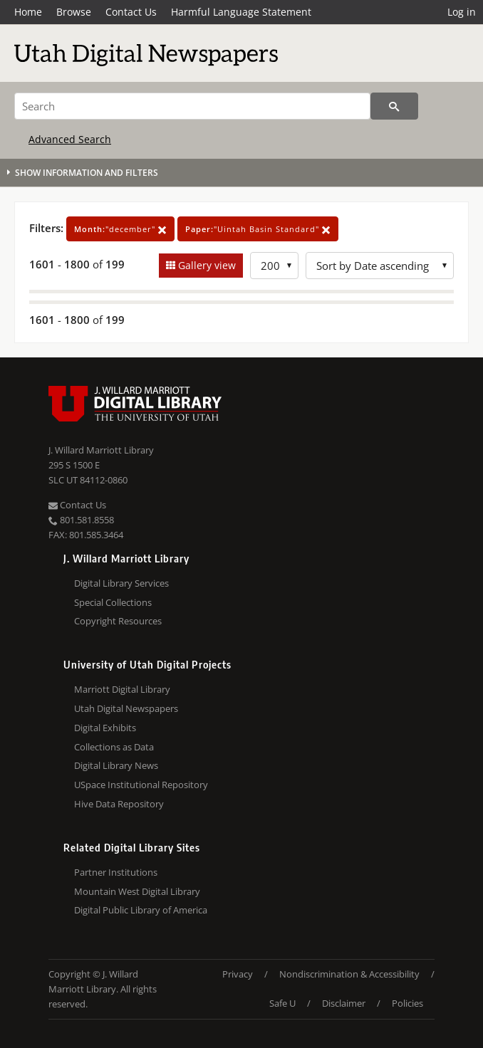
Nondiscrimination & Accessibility (349, 974)
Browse (73, 12)
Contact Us (131, 12)
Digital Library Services (121, 583)
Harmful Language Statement (241, 12)
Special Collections (113, 602)
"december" (120, 229)
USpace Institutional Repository (141, 784)
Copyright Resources (118, 620)
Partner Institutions (115, 872)
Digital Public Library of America (140, 909)
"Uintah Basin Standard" (258, 229)
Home (28, 12)
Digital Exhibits (105, 727)
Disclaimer (343, 1003)
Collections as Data (114, 746)
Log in (461, 12)
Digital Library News (116, 765)
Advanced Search (69, 139)
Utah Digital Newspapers (126, 708)
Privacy (237, 974)
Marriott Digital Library (122, 689)
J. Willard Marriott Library (101, 450)
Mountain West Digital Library (137, 891)
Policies (407, 1003)
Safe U (282, 1003)
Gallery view (205, 265)
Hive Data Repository (119, 803)
